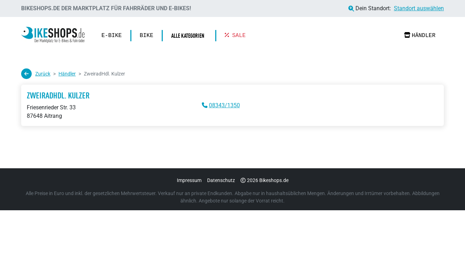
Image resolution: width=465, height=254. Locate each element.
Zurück (35, 73)
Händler (419, 35)
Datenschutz (221, 180)
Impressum (189, 180)
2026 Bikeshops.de (265, 180)
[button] (189, 35)
